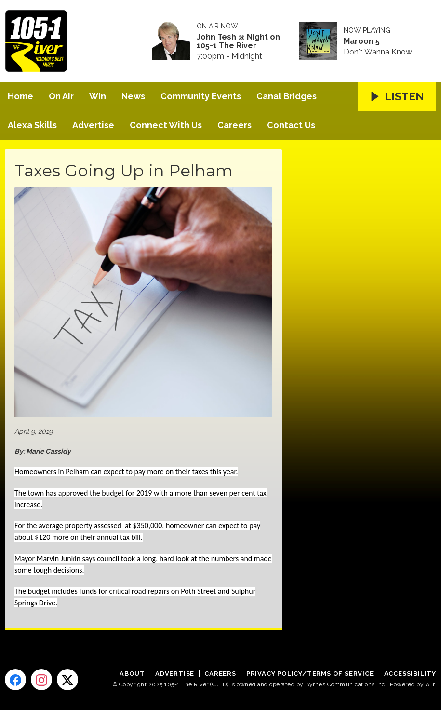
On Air (61, 96)
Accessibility (410, 673)
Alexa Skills (32, 125)
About (132, 673)
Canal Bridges (286, 96)
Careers (234, 125)
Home (20, 96)
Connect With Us (166, 125)
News (133, 96)
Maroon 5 (362, 41)
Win (97, 96)
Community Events (200, 96)
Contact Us (291, 125)
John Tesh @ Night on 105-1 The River (238, 41)
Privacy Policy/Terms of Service (310, 673)
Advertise (93, 125)
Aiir (430, 684)
